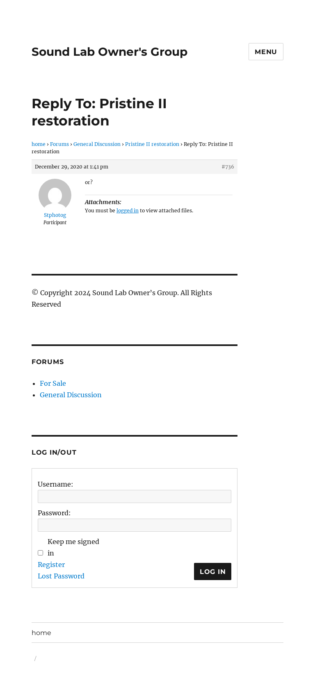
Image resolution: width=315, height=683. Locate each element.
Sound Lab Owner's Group (109, 52)
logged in (127, 210)
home (39, 144)
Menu (266, 52)
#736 (227, 167)
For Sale (53, 383)
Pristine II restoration (152, 144)
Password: (54, 513)
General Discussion (97, 144)
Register (51, 564)
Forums (59, 144)
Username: (55, 484)
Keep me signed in (73, 547)
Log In (213, 572)
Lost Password (61, 576)
